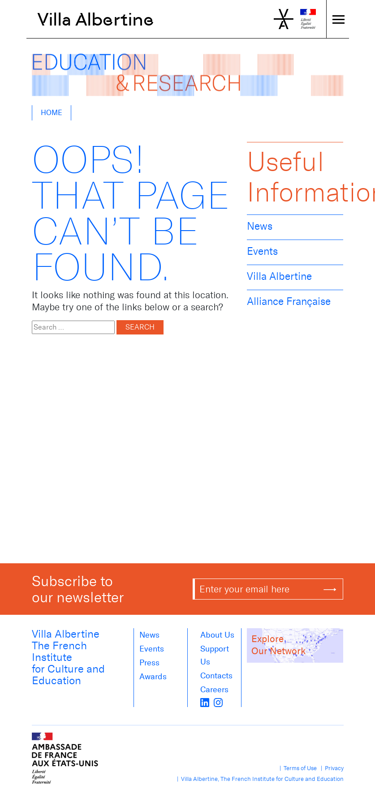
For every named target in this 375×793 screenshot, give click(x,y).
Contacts (216, 676)
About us (217, 635)
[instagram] (218, 702)
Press (149, 663)
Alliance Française (289, 301)
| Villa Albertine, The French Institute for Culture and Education (259, 779)
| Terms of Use (297, 768)
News (259, 226)
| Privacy (331, 768)
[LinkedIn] (204, 702)
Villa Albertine (95, 19)
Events (262, 251)
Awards (153, 677)
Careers (214, 689)
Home (51, 112)
